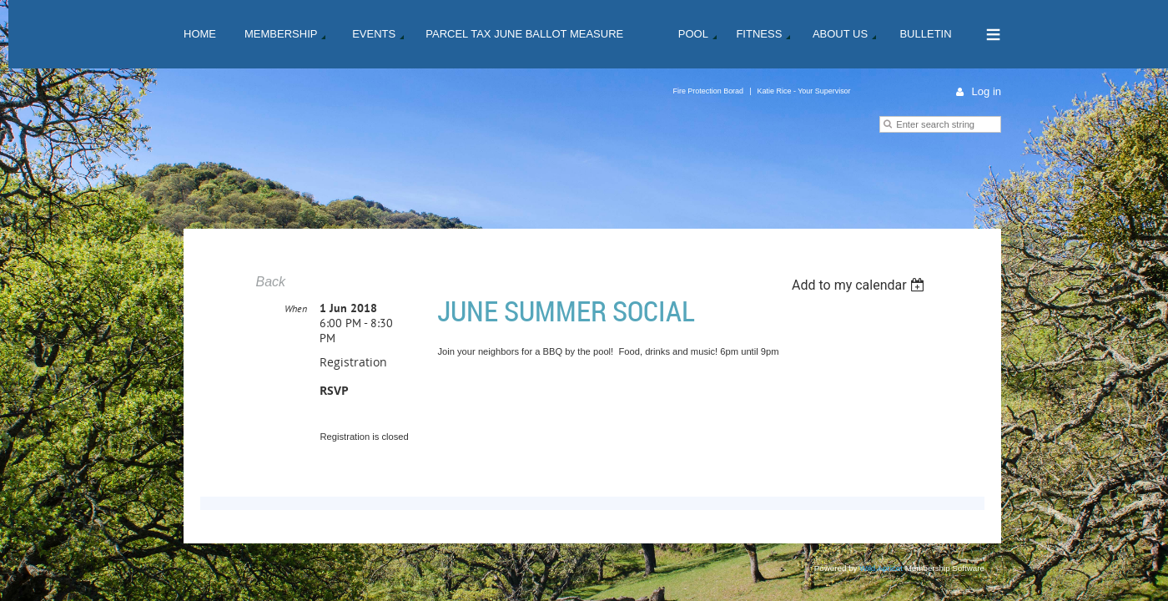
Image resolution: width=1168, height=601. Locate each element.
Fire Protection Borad (707, 91)
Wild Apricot (881, 568)
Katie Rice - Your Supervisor (804, 91)
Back (270, 282)
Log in (986, 91)
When (295, 309)
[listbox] (860, 285)
